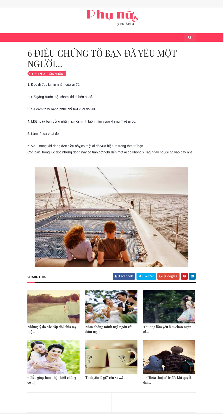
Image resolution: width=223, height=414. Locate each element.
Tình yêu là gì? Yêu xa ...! (104, 377)
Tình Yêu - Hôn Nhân (47, 74)
